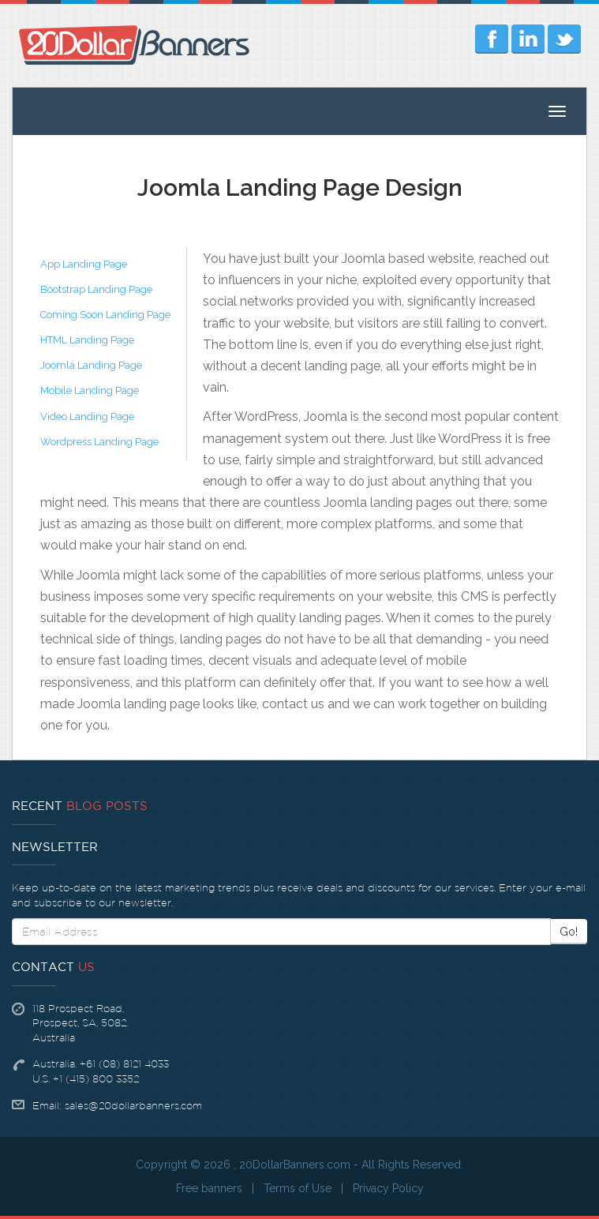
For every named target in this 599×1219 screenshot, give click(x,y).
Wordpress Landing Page (99, 442)
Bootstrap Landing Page (96, 289)
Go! (569, 931)
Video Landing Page (87, 416)
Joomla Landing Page (91, 365)
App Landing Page (83, 264)
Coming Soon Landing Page (105, 315)
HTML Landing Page (87, 340)
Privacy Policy (388, 1188)
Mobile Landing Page (89, 390)
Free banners (209, 1188)
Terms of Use (297, 1188)
